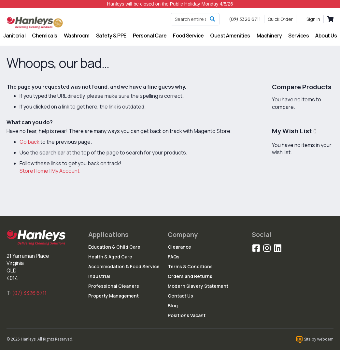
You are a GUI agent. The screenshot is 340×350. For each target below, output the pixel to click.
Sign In (313, 19)
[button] (235, 19)
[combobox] (195, 19)
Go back (29, 141)
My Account (65, 170)
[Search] (212, 19)
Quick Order (280, 19)
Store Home (34, 170)
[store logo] (35, 22)
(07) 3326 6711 (29, 293)
